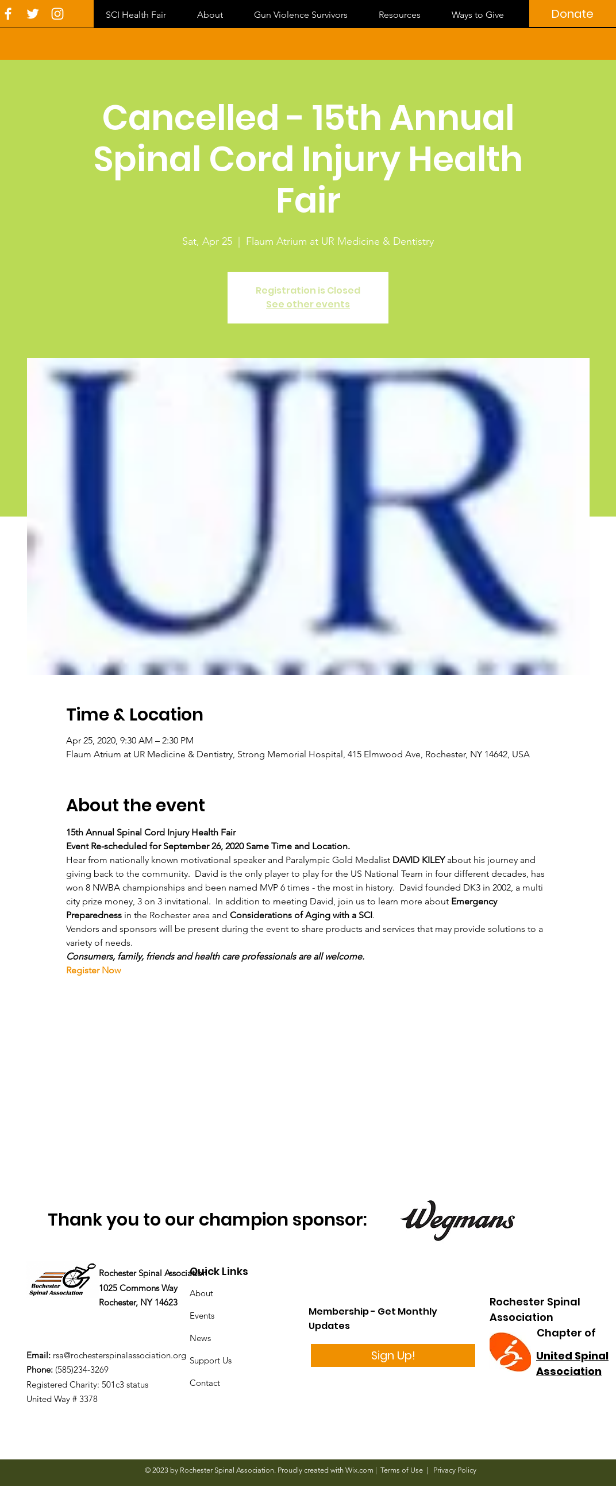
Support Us (211, 1360)
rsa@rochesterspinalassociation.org (119, 1355)
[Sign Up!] (393, 1355)
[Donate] (572, 13)
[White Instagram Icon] (57, 14)
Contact (205, 1382)
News (200, 1337)
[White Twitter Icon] (33, 14)
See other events (308, 304)
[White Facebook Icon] (8, 14)
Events (202, 1315)
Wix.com (359, 1470)
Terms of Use (401, 1470)
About (201, 1293)
